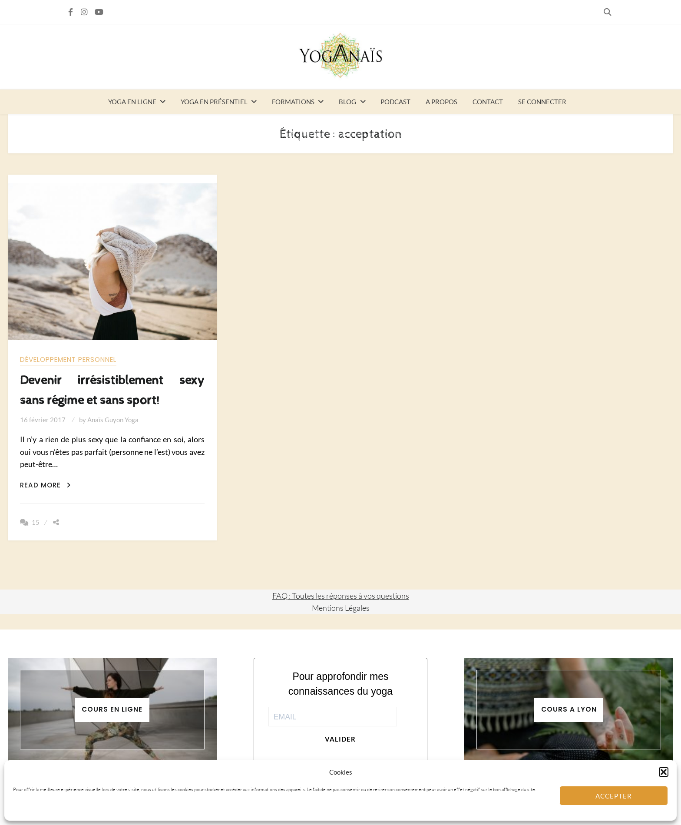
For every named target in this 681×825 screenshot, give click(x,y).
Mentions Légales (341, 608)
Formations (293, 102)
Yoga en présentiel (214, 102)
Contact (488, 102)
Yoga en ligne (132, 102)
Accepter (613, 796)
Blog (347, 102)
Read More (45, 485)
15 (36, 522)
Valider (340, 739)
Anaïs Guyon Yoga (113, 420)
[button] (663, 772)
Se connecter (542, 102)
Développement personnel (68, 359)
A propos (441, 102)
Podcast (395, 102)
